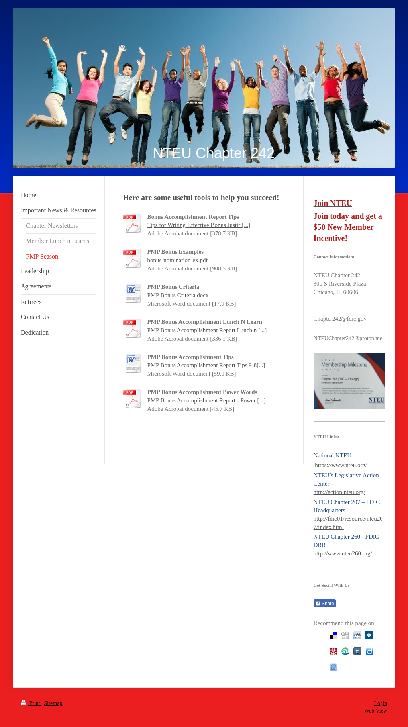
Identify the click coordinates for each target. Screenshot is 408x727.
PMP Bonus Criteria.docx (177, 295)
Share (324, 603)
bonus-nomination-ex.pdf (177, 260)
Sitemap (53, 703)
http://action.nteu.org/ (339, 492)
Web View (375, 711)
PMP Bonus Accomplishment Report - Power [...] (206, 400)
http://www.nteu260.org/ (343, 553)
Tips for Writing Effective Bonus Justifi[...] (198, 225)
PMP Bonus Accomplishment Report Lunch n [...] (207, 330)
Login (380, 703)
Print (31, 703)
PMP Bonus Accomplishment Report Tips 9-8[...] (206, 365)
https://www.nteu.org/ (341, 465)
